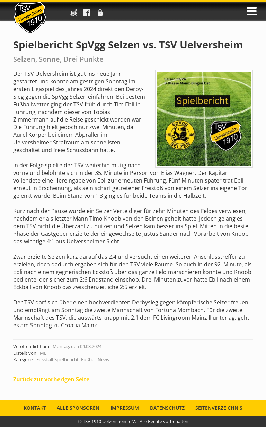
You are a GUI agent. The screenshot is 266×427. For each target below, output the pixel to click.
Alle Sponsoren (78, 408)
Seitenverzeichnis (218, 408)
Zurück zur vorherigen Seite (51, 379)
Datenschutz (167, 408)
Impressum (124, 408)
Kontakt (35, 408)
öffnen (252, 11)
